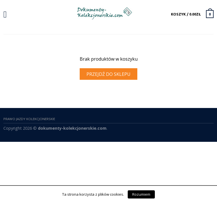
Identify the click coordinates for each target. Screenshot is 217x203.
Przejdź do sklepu (108, 74)
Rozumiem (141, 194)
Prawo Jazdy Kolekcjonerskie (29, 119)
